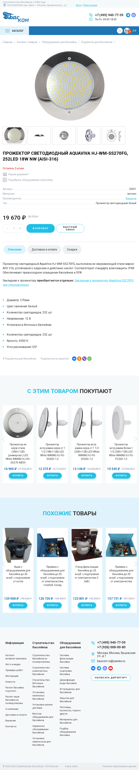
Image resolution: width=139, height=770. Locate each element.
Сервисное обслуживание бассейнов (40, 729)
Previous (4, 439)
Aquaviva (131, 198)
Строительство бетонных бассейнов (41, 683)
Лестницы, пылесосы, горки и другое (70, 710)
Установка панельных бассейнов (38, 695)
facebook (93, 668)
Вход (78, 5)
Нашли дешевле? (18, 174)
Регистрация (90, 5)
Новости (10, 681)
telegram (128, 15)
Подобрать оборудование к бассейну (30, 179)
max (133, 15)
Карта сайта (71, 766)
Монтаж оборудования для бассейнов (42, 717)
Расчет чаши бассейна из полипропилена (14, 700)
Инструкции (11, 676)
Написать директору (111, 677)
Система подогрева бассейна (66, 670)
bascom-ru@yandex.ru (111, 661)
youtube (110, 668)
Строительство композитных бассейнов (41, 670)
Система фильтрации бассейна (66, 658)
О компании (11, 709)
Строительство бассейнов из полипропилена (41, 658)
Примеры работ (14, 670)
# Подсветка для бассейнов (19, 358)
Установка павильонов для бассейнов (41, 741)
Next (135, 439)
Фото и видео (13, 664)
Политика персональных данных (119, 766)
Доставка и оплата (16, 714)
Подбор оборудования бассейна (68, 731)
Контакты (10, 726)
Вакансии (10, 720)
